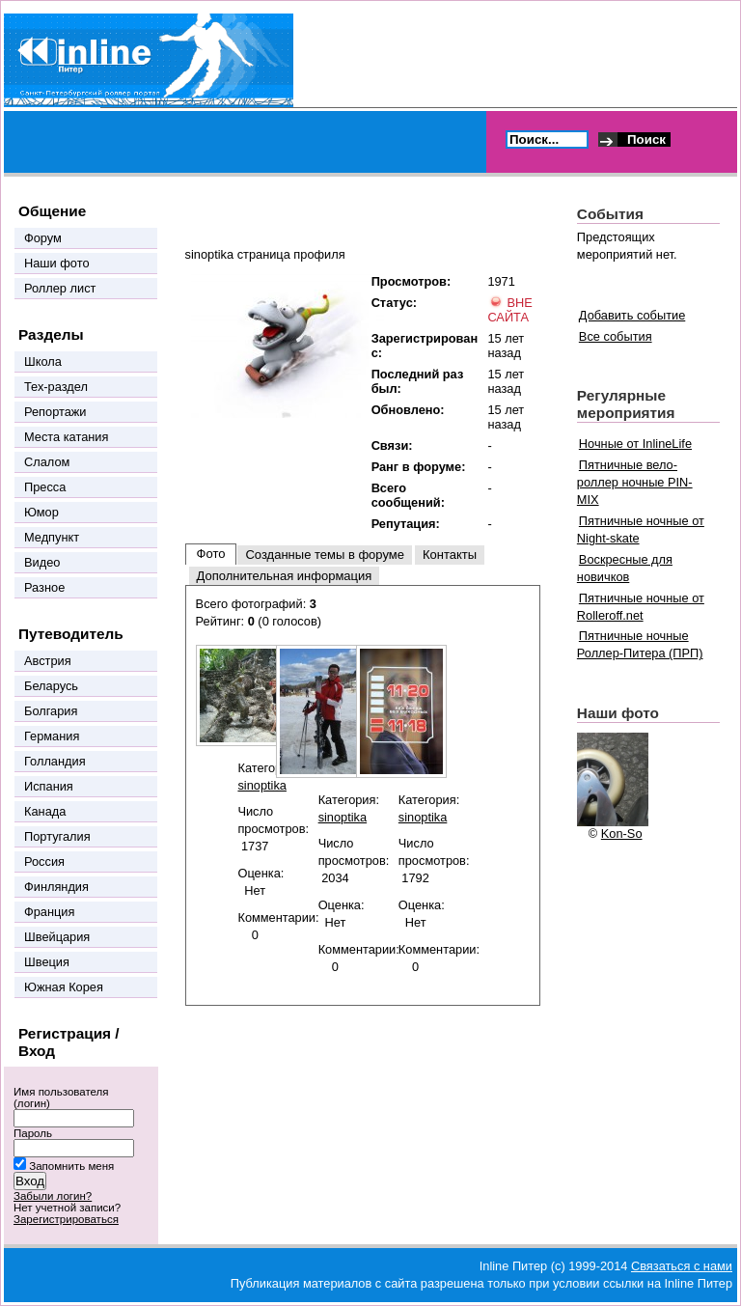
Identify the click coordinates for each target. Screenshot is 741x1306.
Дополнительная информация (284, 576)
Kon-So (622, 833)
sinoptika (262, 785)
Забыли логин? (53, 1196)
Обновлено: (408, 410)
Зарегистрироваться (66, 1219)
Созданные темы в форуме (324, 554)
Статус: (394, 302)
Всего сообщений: (408, 495)
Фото (211, 553)
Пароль (33, 1133)
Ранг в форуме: (418, 466)
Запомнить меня (71, 1166)
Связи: (392, 445)
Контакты (450, 554)
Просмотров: (411, 281)
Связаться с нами (681, 1266)
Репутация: (405, 523)
